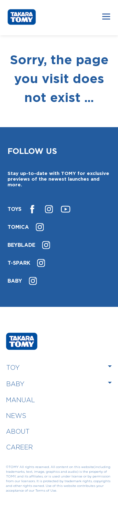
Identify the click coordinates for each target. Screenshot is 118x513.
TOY (13, 367)
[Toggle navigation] (106, 16)
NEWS (16, 416)
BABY (15, 384)
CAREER (19, 447)
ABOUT (18, 431)
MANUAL (20, 400)
